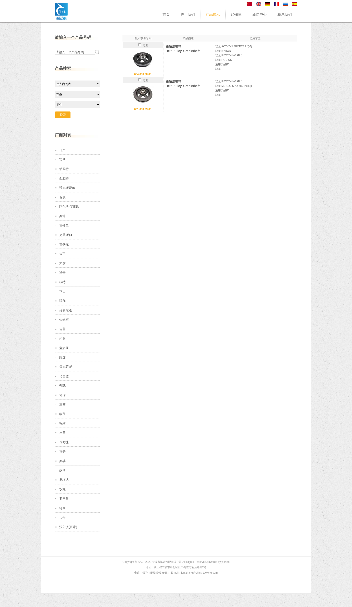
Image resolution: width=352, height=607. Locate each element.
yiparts (225, 561)
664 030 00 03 (143, 74)
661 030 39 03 (143, 109)
